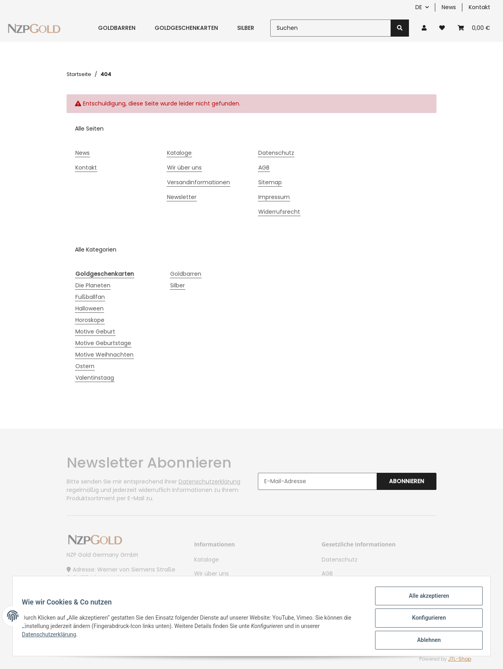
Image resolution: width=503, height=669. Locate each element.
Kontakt (479, 7)
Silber (177, 285)
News (449, 7)
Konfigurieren (425, 620)
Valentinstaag (94, 378)
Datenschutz (276, 153)
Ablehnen (425, 641)
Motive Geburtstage (103, 343)
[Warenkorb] (474, 28)
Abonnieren (406, 481)
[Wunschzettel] (442, 28)
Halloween (89, 308)
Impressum (274, 197)
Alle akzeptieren (425, 599)
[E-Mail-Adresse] (317, 481)
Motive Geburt (95, 331)
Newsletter (181, 197)
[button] (424, 28)
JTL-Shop (459, 658)
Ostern (84, 366)
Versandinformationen (198, 182)
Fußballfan (90, 297)
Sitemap (270, 182)
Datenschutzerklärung (209, 482)
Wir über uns (184, 168)
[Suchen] (330, 28)
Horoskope (89, 320)
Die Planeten (92, 285)
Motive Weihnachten (104, 355)
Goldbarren (185, 274)
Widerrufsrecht (279, 212)
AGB (263, 168)
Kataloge (179, 153)
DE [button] (418, 7)
